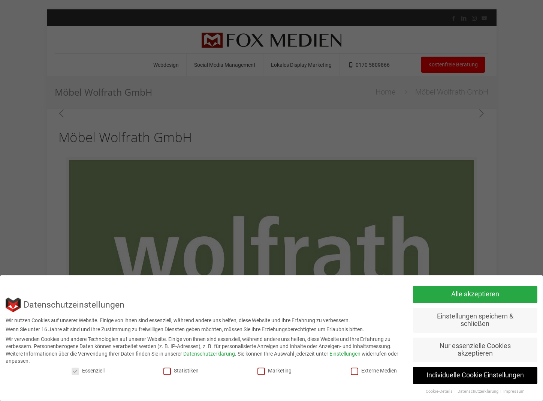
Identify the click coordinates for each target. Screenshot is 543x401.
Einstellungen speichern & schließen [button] (475, 319)
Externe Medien (374, 371)
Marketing (274, 371)
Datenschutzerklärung (209, 354)
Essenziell (88, 371)
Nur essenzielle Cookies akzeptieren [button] (475, 349)
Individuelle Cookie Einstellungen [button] (475, 375)
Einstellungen (345, 354)
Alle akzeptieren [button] (475, 294)
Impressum (514, 391)
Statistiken (181, 371)
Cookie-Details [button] (440, 391)
